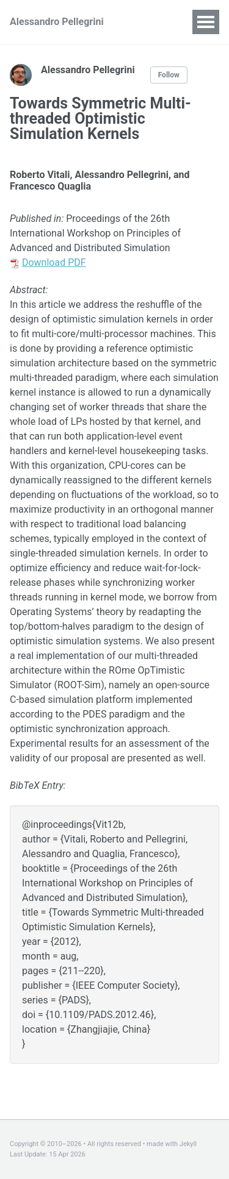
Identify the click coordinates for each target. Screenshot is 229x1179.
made (155, 1144)
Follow (169, 75)
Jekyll (188, 1144)
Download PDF (54, 262)
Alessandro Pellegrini (57, 21)
